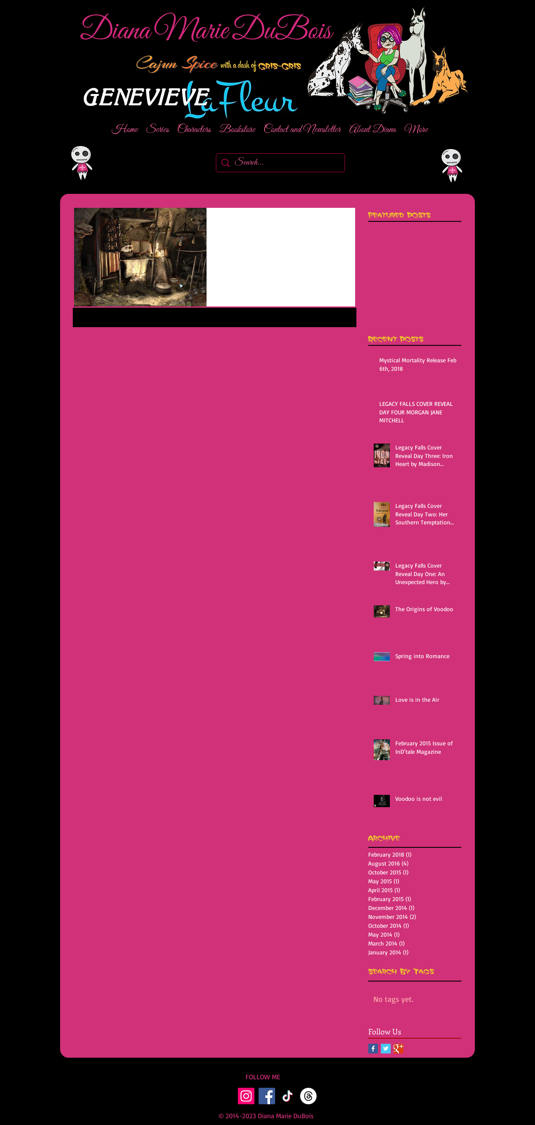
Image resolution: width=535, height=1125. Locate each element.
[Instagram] (246, 1096)
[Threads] (308, 1096)
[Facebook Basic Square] (373, 1048)
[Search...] (281, 163)
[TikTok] (287, 1096)
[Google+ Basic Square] (398, 1048)
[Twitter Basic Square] (386, 1048)
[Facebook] (267, 1096)
